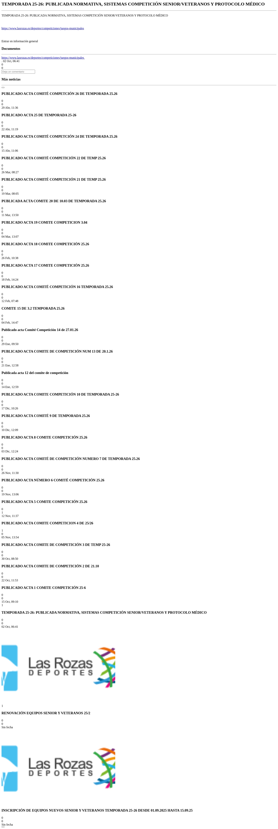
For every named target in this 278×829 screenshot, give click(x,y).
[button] (2, 64)
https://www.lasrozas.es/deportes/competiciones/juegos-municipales (43, 28)
